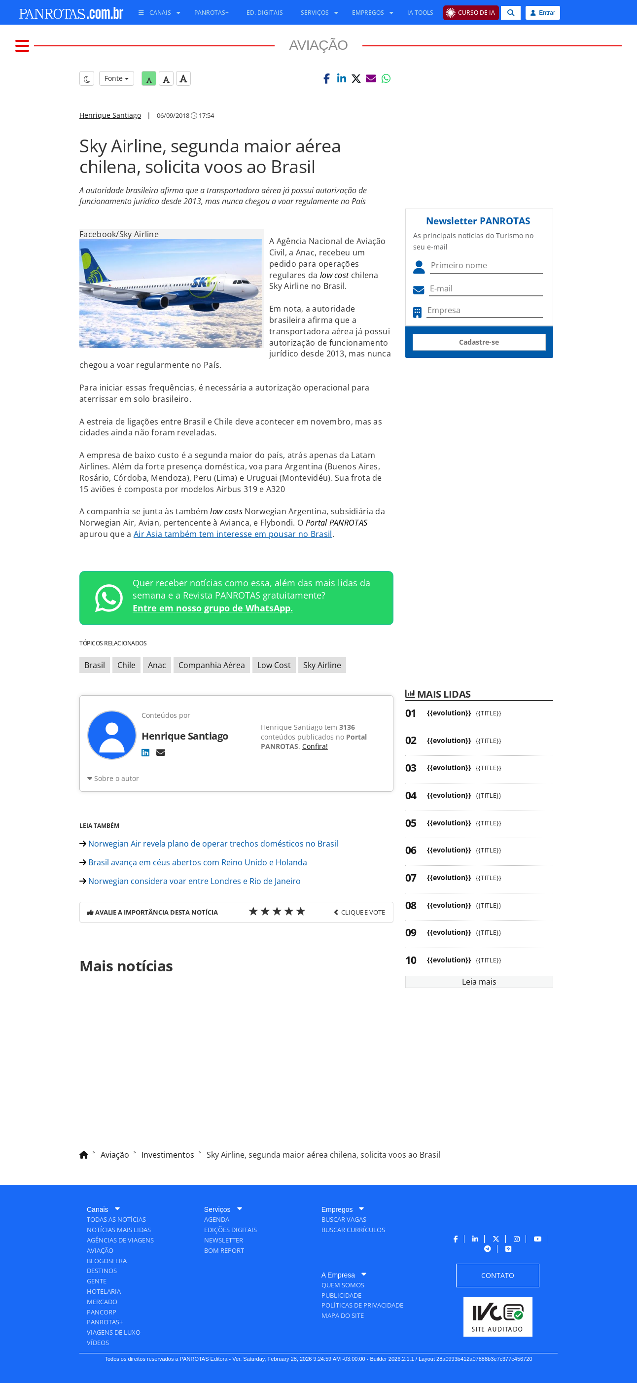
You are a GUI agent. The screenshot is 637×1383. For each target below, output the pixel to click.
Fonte (117, 78)
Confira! (315, 746)
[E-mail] (160, 752)
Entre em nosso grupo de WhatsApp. (213, 608)
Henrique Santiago (110, 115)
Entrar (543, 12)
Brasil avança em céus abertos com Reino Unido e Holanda (193, 862)
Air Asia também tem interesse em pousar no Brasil (233, 534)
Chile (126, 665)
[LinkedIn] (145, 752)
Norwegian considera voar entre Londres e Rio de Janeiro (190, 881)
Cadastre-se (479, 342)
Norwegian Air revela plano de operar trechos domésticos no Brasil (208, 843)
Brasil (94, 665)
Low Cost (274, 665)
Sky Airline (322, 665)
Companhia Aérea (211, 665)
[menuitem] (155, 12)
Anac (157, 665)
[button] (326, 78)
